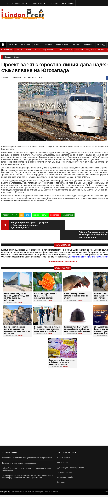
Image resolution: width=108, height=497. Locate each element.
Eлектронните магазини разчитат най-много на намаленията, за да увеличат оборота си (17, 320)
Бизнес (76, 44)
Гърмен (59, 50)
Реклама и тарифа (38, 3)
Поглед (101, 44)
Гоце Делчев (48, 50)
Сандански (91, 50)
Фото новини (67, 3)
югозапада (54, 215)
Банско (28, 50)
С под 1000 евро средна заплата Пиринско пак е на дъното (76, 286)
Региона (12, 44)
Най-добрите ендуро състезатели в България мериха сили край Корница (26, 469)
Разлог (37, 50)
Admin (4, 78)
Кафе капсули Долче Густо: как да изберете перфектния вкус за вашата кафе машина (77, 319)
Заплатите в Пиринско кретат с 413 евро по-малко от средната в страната (62, 352)
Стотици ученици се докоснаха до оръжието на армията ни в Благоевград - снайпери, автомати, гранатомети (27, 477)
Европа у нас (62, 44)
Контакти (54, 3)
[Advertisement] (91, 24)
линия (14, 215)
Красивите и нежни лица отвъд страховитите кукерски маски (27, 458)
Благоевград (6, 50)
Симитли (18, 50)
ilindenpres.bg (5, 494)
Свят (36, 44)
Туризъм (47, 44)
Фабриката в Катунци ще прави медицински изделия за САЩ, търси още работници (16, 287)
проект (6, 215)
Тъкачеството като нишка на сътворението (19, 463)
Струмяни (79, 50)
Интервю (88, 44)
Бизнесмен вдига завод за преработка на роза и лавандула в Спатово (46, 286)
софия (36, 215)
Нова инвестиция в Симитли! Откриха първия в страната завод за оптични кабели (47, 319)
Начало (5, 3)
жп (21, 215)
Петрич (101, 50)
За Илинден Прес (19, 3)
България (25, 44)
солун (44, 215)
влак (28, 215)
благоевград (67, 215)
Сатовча (68, 50)
